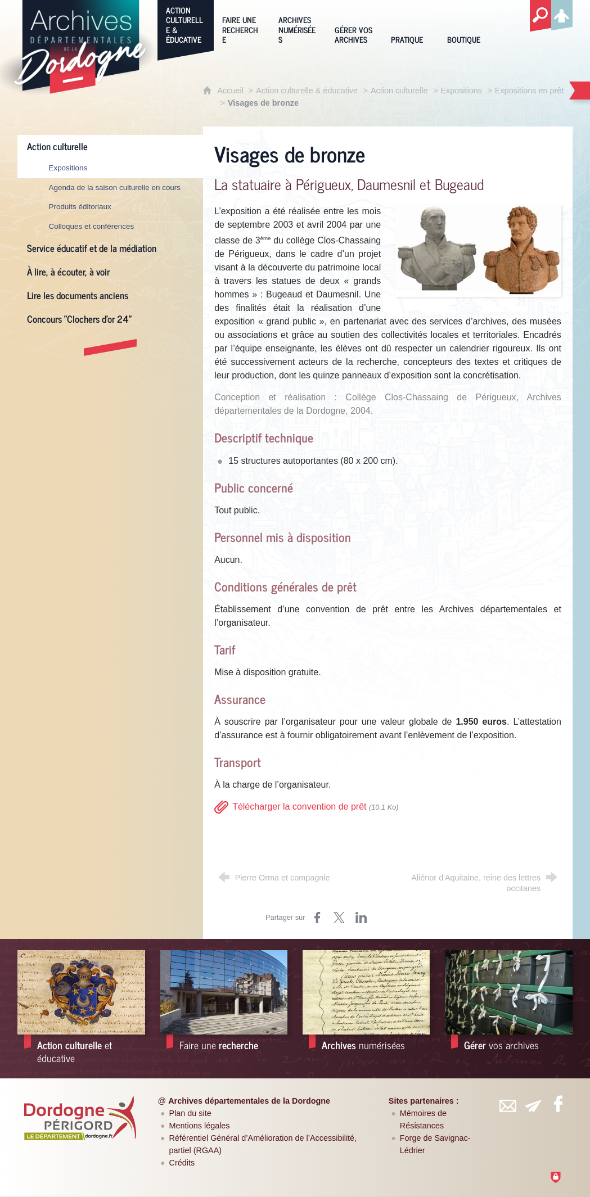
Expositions (461, 90)
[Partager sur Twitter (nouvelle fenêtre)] (339, 917)
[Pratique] (410, 24)
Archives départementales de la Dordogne (249, 1100)
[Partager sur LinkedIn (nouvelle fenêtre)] (361, 917)
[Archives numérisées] (298, 24)
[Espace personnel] (562, 13)
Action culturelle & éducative (307, 90)
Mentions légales (199, 1125)
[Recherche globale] (540, 16)
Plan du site (190, 1113)
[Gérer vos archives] (354, 24)
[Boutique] (467, 24)
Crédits (182, 1162)
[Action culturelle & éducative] (185, 24)
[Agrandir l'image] (478, 250)
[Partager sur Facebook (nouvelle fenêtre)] (317, 917)
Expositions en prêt (529, 90)
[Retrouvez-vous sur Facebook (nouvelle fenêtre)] (558, 1103)
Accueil (231, 90)
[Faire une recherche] (242, 24)
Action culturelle (399, 90)
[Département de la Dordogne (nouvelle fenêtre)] (80, 1117)
